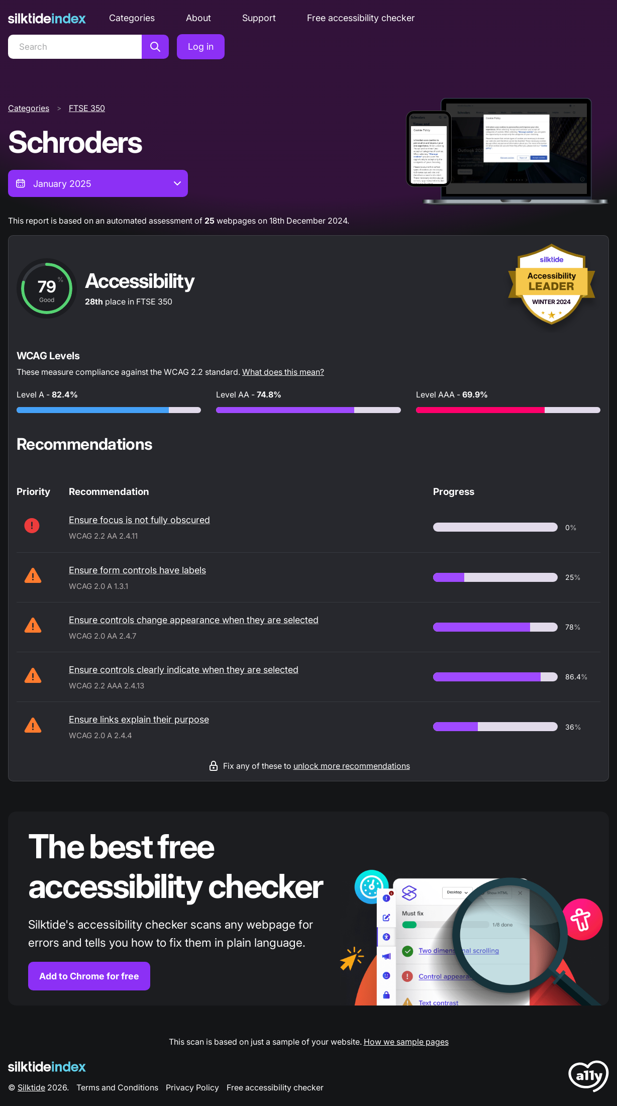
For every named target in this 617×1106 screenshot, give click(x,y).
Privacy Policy (192, 1087)
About (198, 18)
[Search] (75, 47)
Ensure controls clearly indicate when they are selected (183, 669)
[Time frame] (98, 183)
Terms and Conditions (117, 1087)
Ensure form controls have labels (137, 570)
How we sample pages (406, 1042)
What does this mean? (283, 372)
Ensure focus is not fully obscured (139, 520)
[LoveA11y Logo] (588, 1078)
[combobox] (98, 183)
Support (259, 18)
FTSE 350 (87, 108)
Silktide (31, 1087)
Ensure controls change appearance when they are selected (194, 620)
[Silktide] (47, 18)
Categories (132, 18)
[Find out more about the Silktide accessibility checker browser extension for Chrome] (308, 909)
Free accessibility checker (361, 18)
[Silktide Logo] (47, 1066)
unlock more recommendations (351, 766)
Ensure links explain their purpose (139, 719)
